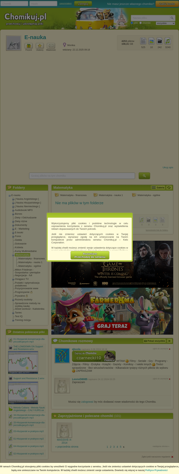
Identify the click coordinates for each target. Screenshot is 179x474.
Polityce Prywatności (156, 470)
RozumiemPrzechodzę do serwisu (90, 255)
